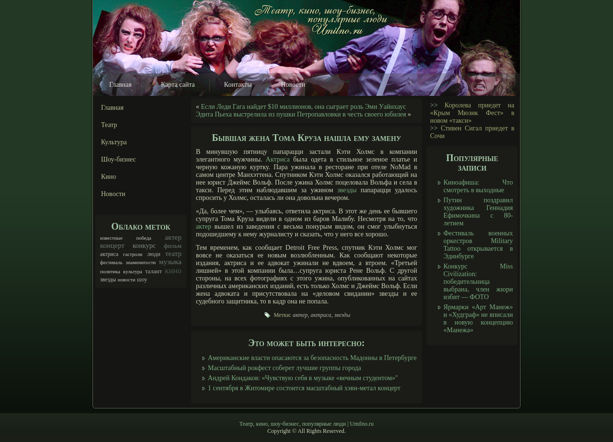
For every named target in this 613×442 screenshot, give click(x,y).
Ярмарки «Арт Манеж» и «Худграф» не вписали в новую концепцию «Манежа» (478, 318)
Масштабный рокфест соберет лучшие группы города (284, 368)
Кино (108, 176)
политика (110, 271)
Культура (114, 142)
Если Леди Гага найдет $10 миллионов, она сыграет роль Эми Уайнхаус (303, 106)
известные (111, 238)
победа (143, 238)
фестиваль (111, 262)
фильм (173, 245)
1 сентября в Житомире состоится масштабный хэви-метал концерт (304, 388)
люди (153, 254)
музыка (170, 262)
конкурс (144, 245)
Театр (109, 124)
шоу (142, 279)
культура (132, 271)
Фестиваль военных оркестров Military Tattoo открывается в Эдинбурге (478, 245)
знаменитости (141, 262)
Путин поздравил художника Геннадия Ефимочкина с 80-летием (478, 212)
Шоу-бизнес (118, 159)
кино (173, 270)
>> (434, 105)
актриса (109, 254)
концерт (112, 245)
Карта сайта (178, 84)
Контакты (238, 84)
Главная (120, 84)
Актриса (278, 159)
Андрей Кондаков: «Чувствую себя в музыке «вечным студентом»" (303, 378)
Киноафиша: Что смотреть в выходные (478, 186)
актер (173, 237)
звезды (108, 280)
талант (153, 271)
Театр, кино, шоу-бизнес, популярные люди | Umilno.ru (306, 423)
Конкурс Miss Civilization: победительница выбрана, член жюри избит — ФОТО (478, 282)
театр (173, 253)
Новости (293, 84)
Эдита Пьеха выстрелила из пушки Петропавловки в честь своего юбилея (301, 114)
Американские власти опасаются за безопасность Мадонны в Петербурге (312, 357)
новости (127, 279)
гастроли (132, 254)
